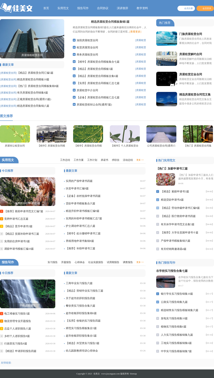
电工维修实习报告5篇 (17, 313)
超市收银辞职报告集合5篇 (81, 335)
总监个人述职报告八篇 (17, 328)
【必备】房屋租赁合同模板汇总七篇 (98, 97)
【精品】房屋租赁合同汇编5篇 (35, 72)
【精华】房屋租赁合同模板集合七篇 (98, 61)
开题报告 (66, 262)
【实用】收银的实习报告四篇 (83, 320)
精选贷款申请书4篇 (172, 199)
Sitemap (133, 373)
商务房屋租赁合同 (87, 54)
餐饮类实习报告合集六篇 (80, 305)
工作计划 (92, 160)
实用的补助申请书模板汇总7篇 (84, 218)
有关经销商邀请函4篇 (173, 249)
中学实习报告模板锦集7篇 (176, 351)
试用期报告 (113, 262)
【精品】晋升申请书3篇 (18, 226)
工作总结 (65, 160)
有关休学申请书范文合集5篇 (177, 224)
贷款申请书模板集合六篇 (80, 203)
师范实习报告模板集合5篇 (81, 328)
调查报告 (128, 262)
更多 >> (140, 160)
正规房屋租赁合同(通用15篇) (34, 99)
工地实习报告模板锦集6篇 (176, 343)
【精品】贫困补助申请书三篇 (21, 233)
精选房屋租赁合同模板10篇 (33, 79)
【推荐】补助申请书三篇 (80, 248)
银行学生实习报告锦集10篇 (177, 293)
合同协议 (102, 8)
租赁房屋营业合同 (87, 47)
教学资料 (142, 8)
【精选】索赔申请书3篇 (175, 191)
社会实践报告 (95, 262)
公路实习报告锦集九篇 (174, 302)
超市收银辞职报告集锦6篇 (81, 313)
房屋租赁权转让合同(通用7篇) (94, 104)
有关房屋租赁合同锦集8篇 (32, 92)
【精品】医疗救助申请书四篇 (178, 216)
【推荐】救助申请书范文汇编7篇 (23, 211)
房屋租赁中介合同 (87, 90)
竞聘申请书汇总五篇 (16, 218)
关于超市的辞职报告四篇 (80, 298)
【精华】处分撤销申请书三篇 (83, 233)
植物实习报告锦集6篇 (173, 326)
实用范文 (63, 8)
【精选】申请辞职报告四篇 (20, 351)
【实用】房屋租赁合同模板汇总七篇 (98, 83)
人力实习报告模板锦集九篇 (177, 334)
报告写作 (83, 8)
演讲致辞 (122, 8)
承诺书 (104, 160)
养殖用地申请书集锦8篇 (80, 241)
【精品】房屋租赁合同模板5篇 (95, 68)
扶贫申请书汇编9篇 (77, 188)
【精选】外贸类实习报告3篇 (82, 343)
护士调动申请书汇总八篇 (80, 226)
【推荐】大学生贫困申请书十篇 (179, 232)
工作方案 (79, 160)
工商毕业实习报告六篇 (79, 283)
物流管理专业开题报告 (17, 321)
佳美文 (96, 373)
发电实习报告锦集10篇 (174, 318)
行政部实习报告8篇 (15, 343)
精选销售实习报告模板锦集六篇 (179, 310)
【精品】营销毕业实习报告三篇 (84, 290)
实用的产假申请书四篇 (79, 181)
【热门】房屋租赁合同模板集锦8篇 (38, 86)
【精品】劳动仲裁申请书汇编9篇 (180, 207)
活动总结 (128, 160)
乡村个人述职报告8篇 (17, 336)
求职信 (115, 160)
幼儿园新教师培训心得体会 (82, 350)
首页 (46, 8)
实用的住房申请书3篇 (17, 241)
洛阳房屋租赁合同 (87, 40)
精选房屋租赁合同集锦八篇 (33, 105)
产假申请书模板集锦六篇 (175, 240)
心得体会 (80, 262)
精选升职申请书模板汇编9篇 (82, 211)
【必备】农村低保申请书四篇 (83, 196)
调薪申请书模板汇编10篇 (19, 248)
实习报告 (53, 262)
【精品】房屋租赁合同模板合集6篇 (97, 76)
